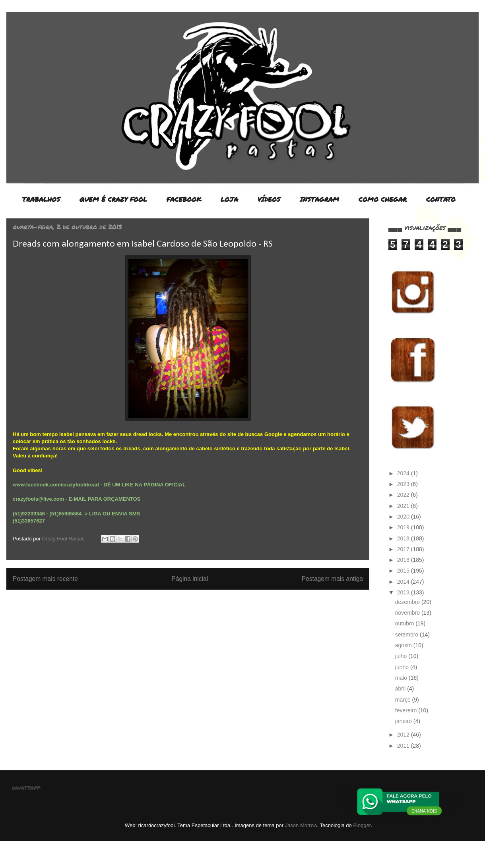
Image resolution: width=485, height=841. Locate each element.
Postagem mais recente (45, 578)
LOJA (229, 199)
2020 (404, 516)
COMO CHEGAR (383, 199)
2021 (404, 506)
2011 (404, 746)
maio (402, 678)
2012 (404, 734)
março (403, 699)
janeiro (404, 721)
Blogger (362, 825)
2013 (404, 592)
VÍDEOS (269, 199)
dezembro (408, 602)
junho (402, 667)
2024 (404, 473)
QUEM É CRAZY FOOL (113, 199)
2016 (404, 560)
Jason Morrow (301, 825)
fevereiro (406, 710)
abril (401, 688)
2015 (404, 570)
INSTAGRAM (319, 199)
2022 (404, 495)
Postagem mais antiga (332, 578)
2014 (404, 582)
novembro (408, 613)
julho (401, 656)
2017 (404, 549)
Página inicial (189, 578)
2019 (404, 527)
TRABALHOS (41, 199)
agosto (404, 645)
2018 (404, 538)
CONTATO (441, 199)
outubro (405, 623)
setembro (407, 634)
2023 (404, 484)
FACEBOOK (184, 199)
